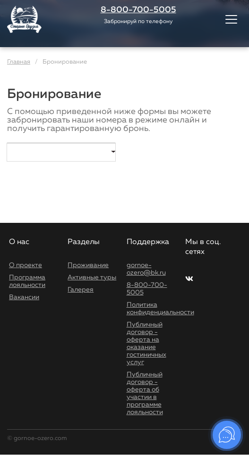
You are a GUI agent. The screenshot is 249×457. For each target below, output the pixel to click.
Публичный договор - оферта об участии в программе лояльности (145, 393)
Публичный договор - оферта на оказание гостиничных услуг (146, 343)
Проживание (88, 265)
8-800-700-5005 (147, 289)
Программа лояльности (27, 281)
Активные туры (92, 277)
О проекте (25, 265)
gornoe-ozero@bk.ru (146, 269)
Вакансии (24, 297)
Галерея (81, 289)
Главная (18, 62)
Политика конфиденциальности (160, 309)
